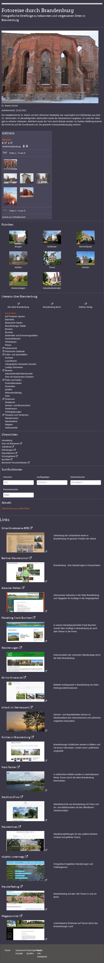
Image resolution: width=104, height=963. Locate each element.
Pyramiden (10, 386)
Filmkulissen (11, 342)
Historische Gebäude (15, 351)
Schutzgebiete (8, 456)
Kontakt (19, 953)
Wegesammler (10, 916)
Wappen (9, 424)
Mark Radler (9, 767)
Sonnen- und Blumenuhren (17, 405)
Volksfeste (6, 447)
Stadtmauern (11, 408)
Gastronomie (11, 348)
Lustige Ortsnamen (14, 367)
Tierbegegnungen (13, 412)
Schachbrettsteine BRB (15, 528)
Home (7, 950)
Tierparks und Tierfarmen (16, 415)
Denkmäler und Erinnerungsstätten (21, 335)
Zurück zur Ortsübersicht (13, 217)
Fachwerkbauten (13, 338)
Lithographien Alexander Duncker (20, 364)
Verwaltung (7, 440)
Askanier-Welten (11, 588)
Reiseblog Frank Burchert (17, 618)
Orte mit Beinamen (10, 443)
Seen (7, 396)
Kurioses (9, 358)
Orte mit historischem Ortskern (19, 377)
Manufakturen (8, 453)
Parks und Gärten (13, 380)
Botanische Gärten (14, 323)
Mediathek (42, 956)
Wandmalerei (11, 421)
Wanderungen (10, 648)
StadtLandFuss (10, 797)
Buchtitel (6, 459)
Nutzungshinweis (34, 950)
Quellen (8, 389)
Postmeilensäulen (13, 383)
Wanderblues (9, 827)
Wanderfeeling (10, 887)
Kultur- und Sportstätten (16, 354)
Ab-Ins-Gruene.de (12, 677)
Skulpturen (10, 402)
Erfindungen (7, 450)
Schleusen (10, 399)
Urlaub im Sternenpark (15, 707)
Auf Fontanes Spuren (15, 316)
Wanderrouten (11, 418)
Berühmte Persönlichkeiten (14, 462)
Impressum (21, 950)
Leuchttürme (11, 361)
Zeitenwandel (11, 427)
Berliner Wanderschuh (15, 558)
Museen (8, 370)
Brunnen (9, 332)
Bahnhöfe (9, 319)
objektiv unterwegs (13, 857)
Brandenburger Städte (15, 326)
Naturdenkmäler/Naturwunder (19, 373)
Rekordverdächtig (13, 392)
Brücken (9, 329)
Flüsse (8, 345)
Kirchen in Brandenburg (16, 737)
